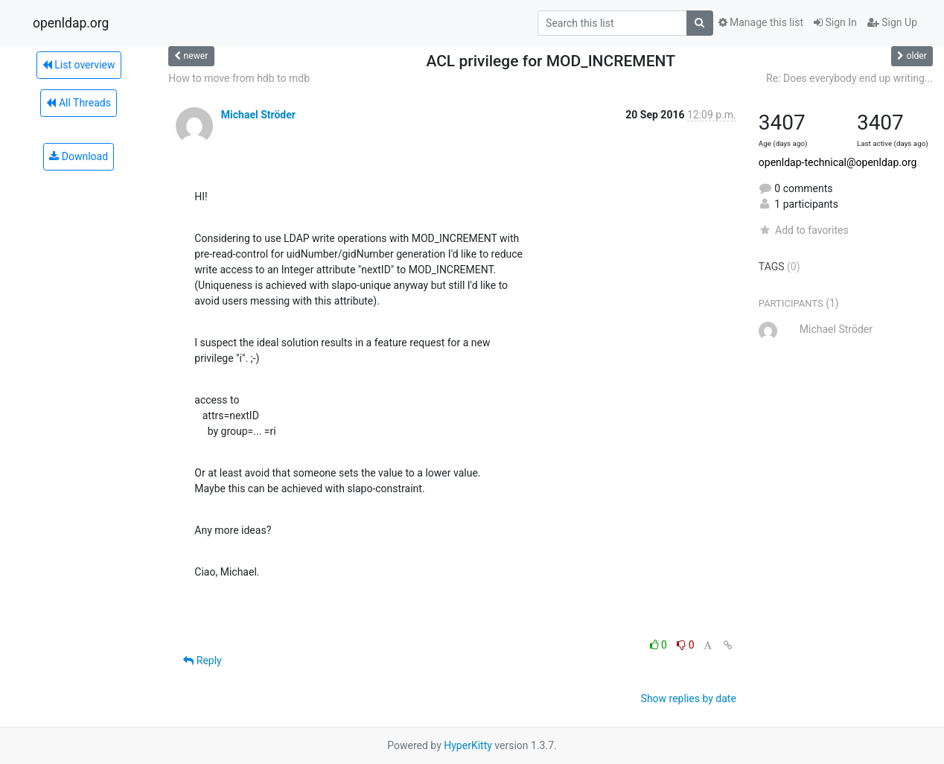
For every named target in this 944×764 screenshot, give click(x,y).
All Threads (78, 103)
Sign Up (892, 22)
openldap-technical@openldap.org (838, 162)
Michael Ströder (258, 115)
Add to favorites (804, 230)
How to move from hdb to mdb (239, 78)
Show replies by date (688, 698)
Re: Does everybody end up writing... (849, 78)
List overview (78, 65)
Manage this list (760, 22)
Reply (202, 660)
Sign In (835, 22)
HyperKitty (468, 745)
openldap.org (71, 23)
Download (78, 156)
